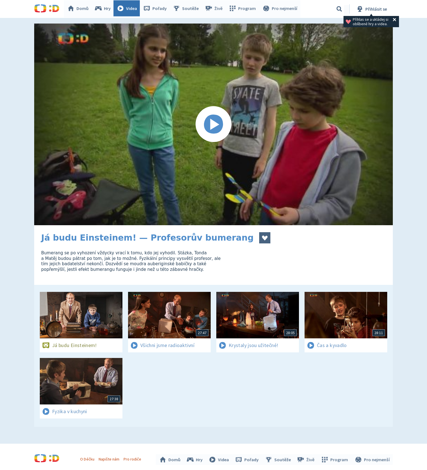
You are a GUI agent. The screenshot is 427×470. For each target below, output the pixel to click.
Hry (104, 9)
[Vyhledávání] (339, 9)
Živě (215, 9)
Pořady (156, 9)
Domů (79, 9)
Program (243, 9)
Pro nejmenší (280, 9)
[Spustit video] (213, 124)
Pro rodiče (133, 458)
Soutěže (187, 9)
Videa (128, 9)
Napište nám (109, 458)
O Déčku (88, 458)
